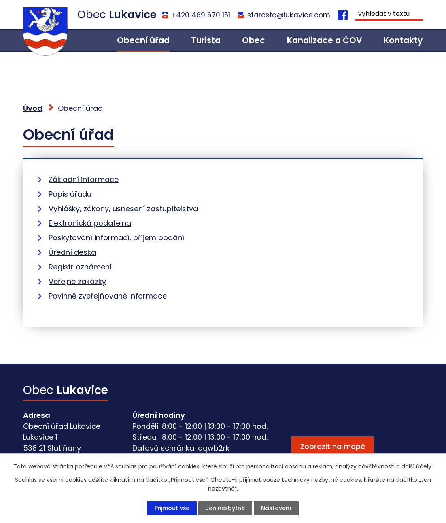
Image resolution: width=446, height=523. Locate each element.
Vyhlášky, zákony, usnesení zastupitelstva (123, 208)
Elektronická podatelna (90, 223)
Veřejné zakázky (77, 281)
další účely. (417, 466)
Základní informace (84, 179)
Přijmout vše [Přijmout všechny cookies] (172, 508)
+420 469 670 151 (201, 15)
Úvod (84, 40)
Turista (206, 40)
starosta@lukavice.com (288, 15)
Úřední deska (72, 252)
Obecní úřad (143, 40)
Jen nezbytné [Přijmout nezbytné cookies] (225, 508)
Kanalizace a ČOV (324, 40)
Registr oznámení (80, 267)
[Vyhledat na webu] (389, 14)
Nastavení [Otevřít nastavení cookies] (276, 508)
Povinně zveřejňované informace (108, 296)
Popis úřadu (70, 194)
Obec (253, 40)
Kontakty (403, 40)
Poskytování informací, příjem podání (116, 238)
